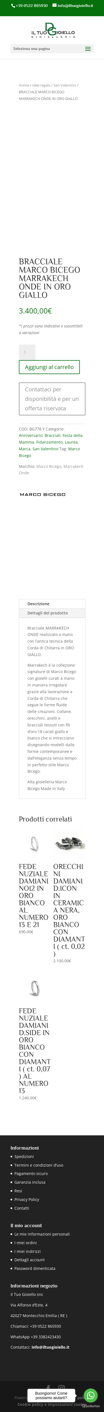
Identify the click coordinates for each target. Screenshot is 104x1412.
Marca (25, 448)
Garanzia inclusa (29, 1182)
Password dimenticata (34, 1268)
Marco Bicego (48, 466)
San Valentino (65, 85)
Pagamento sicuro (31, 1173)
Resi (18, 1190)
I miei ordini (25, 1242)
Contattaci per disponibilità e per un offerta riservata (52, 399)
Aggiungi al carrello (49, 367)
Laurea (71, 442)
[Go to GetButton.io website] (91, 1406)
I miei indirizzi (27, 1251)
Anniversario (30, 435)
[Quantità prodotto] (27, 352)
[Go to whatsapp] (91, 1396)
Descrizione (38, 603)
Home (24, 85)
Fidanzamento (49, 442)
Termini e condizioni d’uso (38, 1165)
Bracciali (52, 435)
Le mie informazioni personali (42, 1234)
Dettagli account (29, 1259)
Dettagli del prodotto (47, 613)
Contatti (21, 1208)
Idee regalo (41, 85)
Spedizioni (24, 1156)
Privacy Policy (26, 1199)
